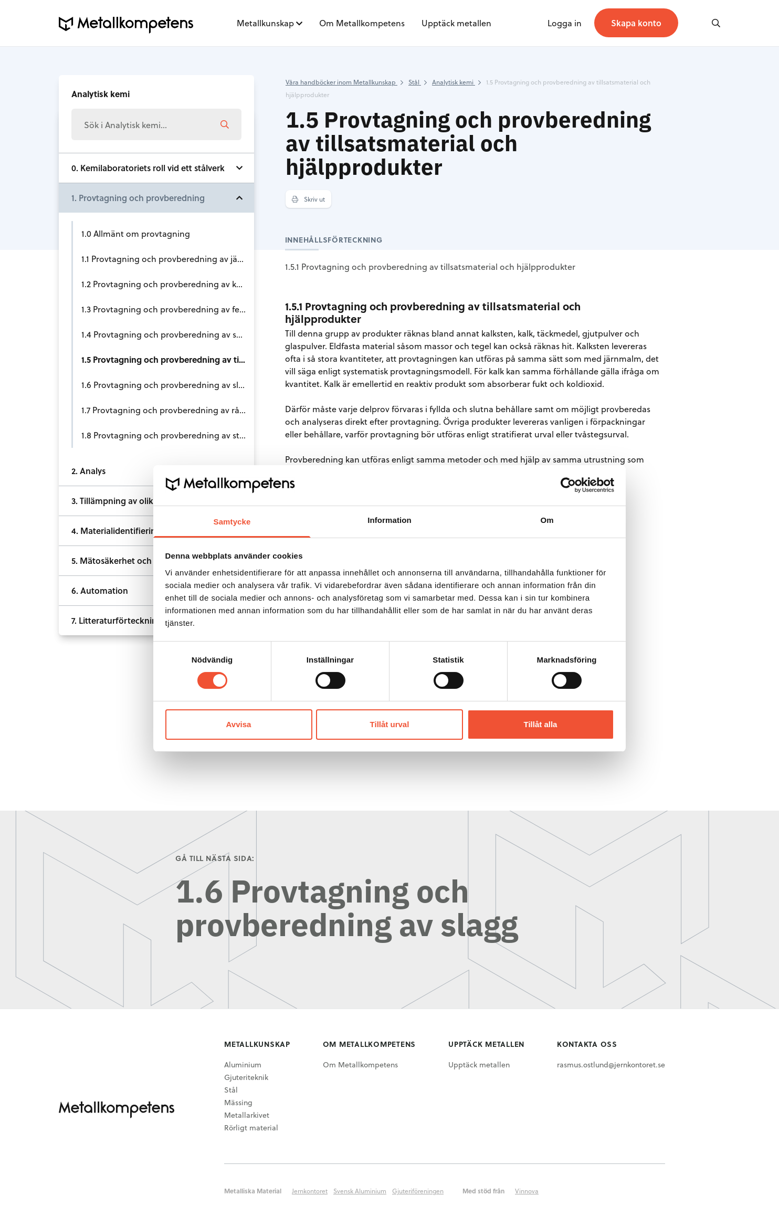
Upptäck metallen (456, 23)
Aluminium (242, 1064)
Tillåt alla (540, 724)
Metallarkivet (246, 1114)
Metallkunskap (265, 23)
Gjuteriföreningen (418, 1190)
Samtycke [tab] (232, 521)
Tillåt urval (389, 724)
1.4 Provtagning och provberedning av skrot (166, 334)
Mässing (238, 1102)
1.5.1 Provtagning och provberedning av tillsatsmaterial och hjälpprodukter (430, 266)
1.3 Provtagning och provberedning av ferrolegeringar (167, 309)
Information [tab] (389, 520)
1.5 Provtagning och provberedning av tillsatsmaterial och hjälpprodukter (167, 359)
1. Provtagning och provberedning (138, 198)
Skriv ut (308, 199)
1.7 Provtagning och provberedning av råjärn (167, 410)
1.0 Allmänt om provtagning (135, 233)
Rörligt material (251, 1127)
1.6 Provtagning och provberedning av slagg (167, 385)
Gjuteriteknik (246, 1077)
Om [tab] (546, 520)
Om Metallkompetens (362, 23)
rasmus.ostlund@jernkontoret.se (611, 1064)
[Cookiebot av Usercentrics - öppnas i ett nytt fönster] (568, 485)
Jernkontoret (310, 1190)
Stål (231, 1089)
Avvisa (238, 724)
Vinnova (527, 1190)
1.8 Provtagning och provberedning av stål (163, 435)
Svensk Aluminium (359, 1190)
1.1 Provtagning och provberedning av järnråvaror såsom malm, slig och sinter (167, 259)
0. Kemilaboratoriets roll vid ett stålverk (148, 168)
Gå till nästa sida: (215, 858)
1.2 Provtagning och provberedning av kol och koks (167, 284)
